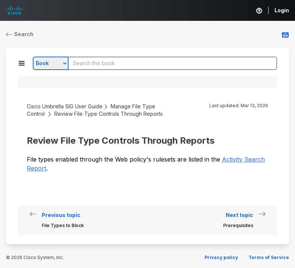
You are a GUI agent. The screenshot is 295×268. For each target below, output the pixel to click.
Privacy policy (221, 257)
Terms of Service (268, 257)
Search (20, 34)
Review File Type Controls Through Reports (108, 114)
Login (282, 10)
